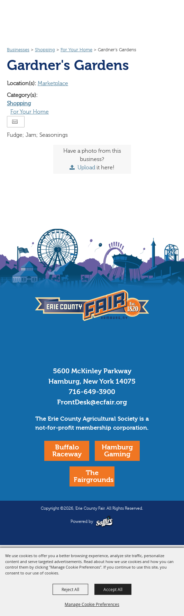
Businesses (18, 49)
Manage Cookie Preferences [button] (92, 604)
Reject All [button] (70, 589)
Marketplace (53, 83)
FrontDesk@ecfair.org (92, 402)
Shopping (45, 49)
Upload (86, 167)
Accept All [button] (112, 589)
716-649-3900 (92, 392)
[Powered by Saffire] (104, 521)
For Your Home (76, 49)
